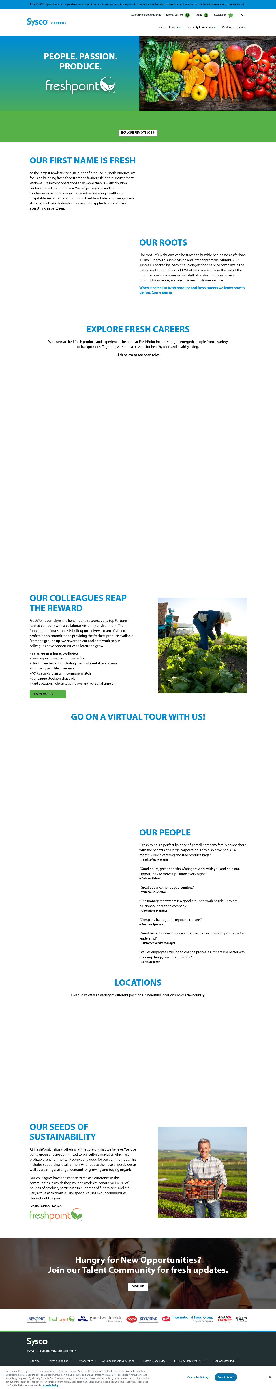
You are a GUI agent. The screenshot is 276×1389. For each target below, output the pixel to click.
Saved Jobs (223, 15)
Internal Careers (178, 15)
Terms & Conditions (59, 1360)
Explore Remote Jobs (137, 132)
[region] (138, 1377)
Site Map (35, 1360)
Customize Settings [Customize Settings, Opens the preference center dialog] (198, 1377)
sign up (138, 1285)
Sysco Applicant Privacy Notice (118, 1360)
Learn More (42, 693)
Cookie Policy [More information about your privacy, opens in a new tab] (51, 1385)
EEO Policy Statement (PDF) (188, 1360)
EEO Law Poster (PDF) (223, 1360)
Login (201, 15)
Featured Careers (168, 27)
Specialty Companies (200, 27)
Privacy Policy (85, 1360)
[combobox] (146, 120)
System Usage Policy (154, 1360)
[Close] (270, 1377)
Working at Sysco (232, 27)
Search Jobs (227, 120)
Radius (184, 118)
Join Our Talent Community (146, 15)
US (241, 15)
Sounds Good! (226, 1377)
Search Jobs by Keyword (44, 118)
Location (123, 118)
